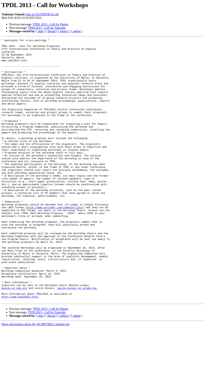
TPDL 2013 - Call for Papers (50, 24)
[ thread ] (51, 31)
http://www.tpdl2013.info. (20, 348)
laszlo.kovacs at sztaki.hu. (77, 338)
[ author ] (77, 31)
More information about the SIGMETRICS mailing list (35, 376)
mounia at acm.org (14, 338)
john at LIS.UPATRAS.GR (42, 14)
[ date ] (40, 31)
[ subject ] (64, 31)
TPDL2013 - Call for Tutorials (47, 27)
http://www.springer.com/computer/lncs (55, 241)
